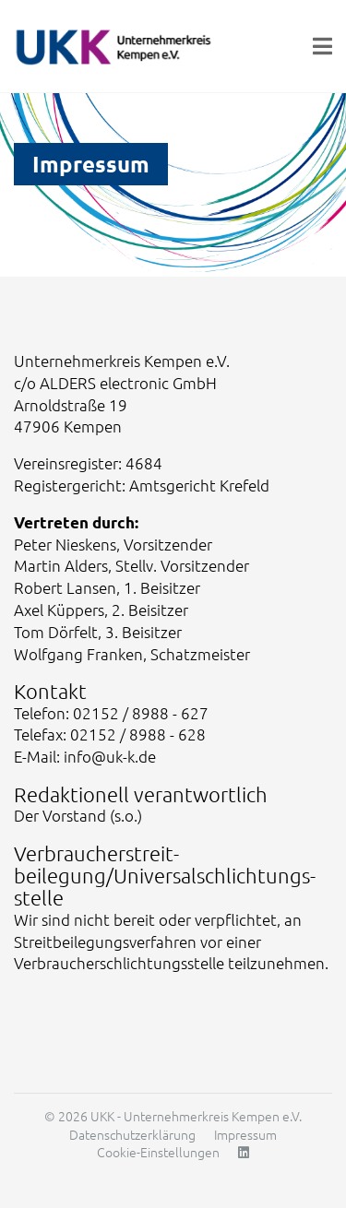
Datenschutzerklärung (132, 1134)
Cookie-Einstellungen (158, 1152)
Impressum (245, 1134)
